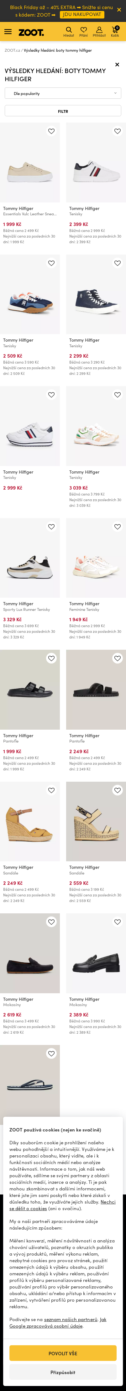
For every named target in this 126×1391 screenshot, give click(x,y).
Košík (115, 31)
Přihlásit (99, 32)
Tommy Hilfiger (18, 208)
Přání (83, 32)
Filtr (63, 111)
